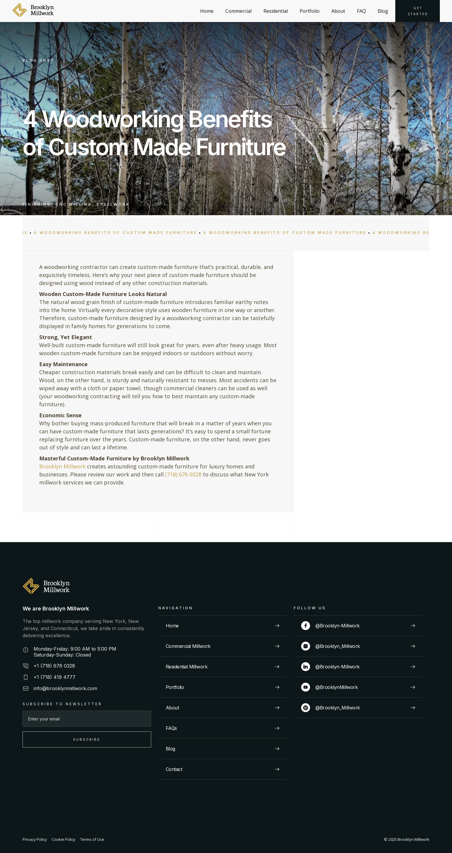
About (338, 11)
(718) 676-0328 (183, 474)
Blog (383, 11)
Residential (275, 11)
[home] (33, 11)
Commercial (238, 11)
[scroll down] (362, 157)
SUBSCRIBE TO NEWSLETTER (62, 704)
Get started (418, 11)
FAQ (361, 11)
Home (207, 11)
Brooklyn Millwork (62, 466)
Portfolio (310, 11)
